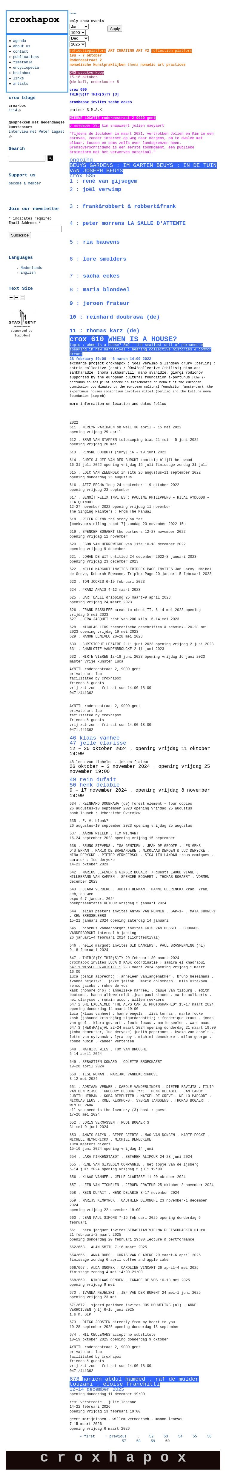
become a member (25, 183)
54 (180, 1436)
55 (195, 1436)
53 (166, 1436)
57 (124, 1441)
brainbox (21, 73)
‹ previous (116, 1436)
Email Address (25, 223)
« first (87, 1436)
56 (209, 1436)
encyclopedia (26, 68)
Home (73, 13)
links (18, 78)
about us (21, 46)
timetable (23, 62)
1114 (15, 110)
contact (20, 52)
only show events (87, 21)
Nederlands (31, 268)
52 (151, 1436)
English (28, 273)
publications (26, 57)
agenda (19, 41)
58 (138, 1441)
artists (20, 84)
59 (153, 1441)
